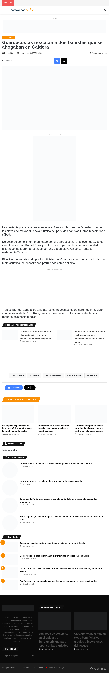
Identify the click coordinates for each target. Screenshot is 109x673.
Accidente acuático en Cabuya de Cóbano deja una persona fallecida (52, 543)
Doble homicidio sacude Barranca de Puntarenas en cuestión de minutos (54, 556)
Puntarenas (8, 38)
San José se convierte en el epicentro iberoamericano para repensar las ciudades (58, 581)
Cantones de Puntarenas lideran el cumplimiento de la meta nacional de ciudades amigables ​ (35, 335)
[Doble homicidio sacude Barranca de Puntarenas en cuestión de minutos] (10, 559)
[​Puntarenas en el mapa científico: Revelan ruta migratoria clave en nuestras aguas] (54, 414)
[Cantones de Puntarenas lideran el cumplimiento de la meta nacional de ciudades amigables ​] (10, 335)
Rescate (92, 375)
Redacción (8, 53)
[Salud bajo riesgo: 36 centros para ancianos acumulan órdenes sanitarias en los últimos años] (10, 523)
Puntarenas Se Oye (56, 668)
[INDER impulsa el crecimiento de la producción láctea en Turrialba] (10, 488)
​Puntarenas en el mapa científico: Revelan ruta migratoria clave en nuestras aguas (54, 428)
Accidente (18, 375)
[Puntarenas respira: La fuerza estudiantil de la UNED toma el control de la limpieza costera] (91, 414)
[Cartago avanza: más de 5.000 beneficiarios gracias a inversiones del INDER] (10, 470)
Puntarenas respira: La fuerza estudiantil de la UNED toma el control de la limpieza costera (89, 428)
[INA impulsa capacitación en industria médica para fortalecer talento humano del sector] (18, 414)
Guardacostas (53, 375)
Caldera (35, 375)
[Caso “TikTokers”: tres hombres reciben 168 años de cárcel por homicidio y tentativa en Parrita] (10, 572)
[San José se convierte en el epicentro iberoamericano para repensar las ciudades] (10, 585)
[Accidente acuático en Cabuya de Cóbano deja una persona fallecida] (10, 547)
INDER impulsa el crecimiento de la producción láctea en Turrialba (51, 481)
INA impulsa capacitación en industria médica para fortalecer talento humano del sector (17, 428)
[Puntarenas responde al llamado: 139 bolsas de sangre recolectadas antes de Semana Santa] (64, 335)
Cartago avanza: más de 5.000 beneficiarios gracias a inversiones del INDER (56, 464)
